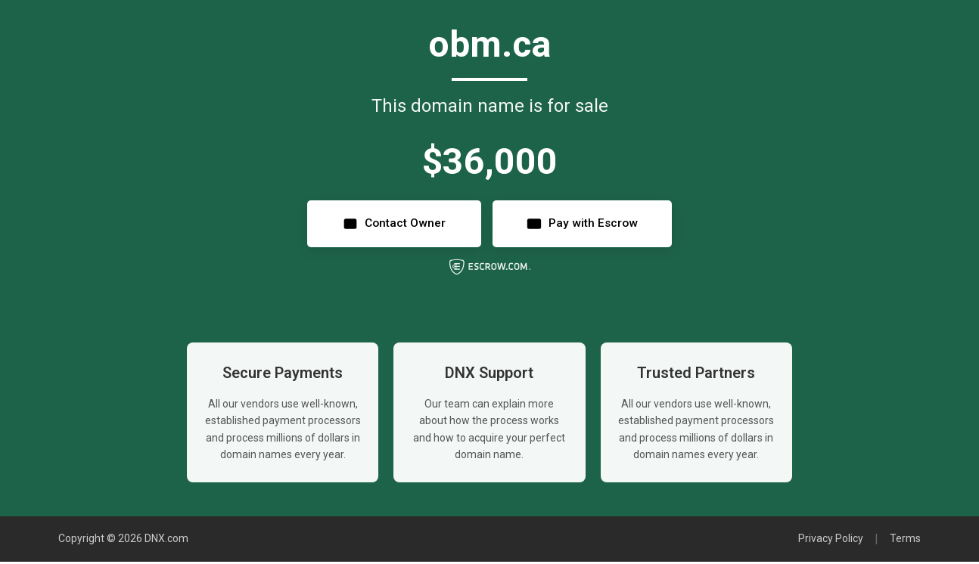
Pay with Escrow (585, 225)
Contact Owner (389, 225)
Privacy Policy (830, 541)
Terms (905, 541)
